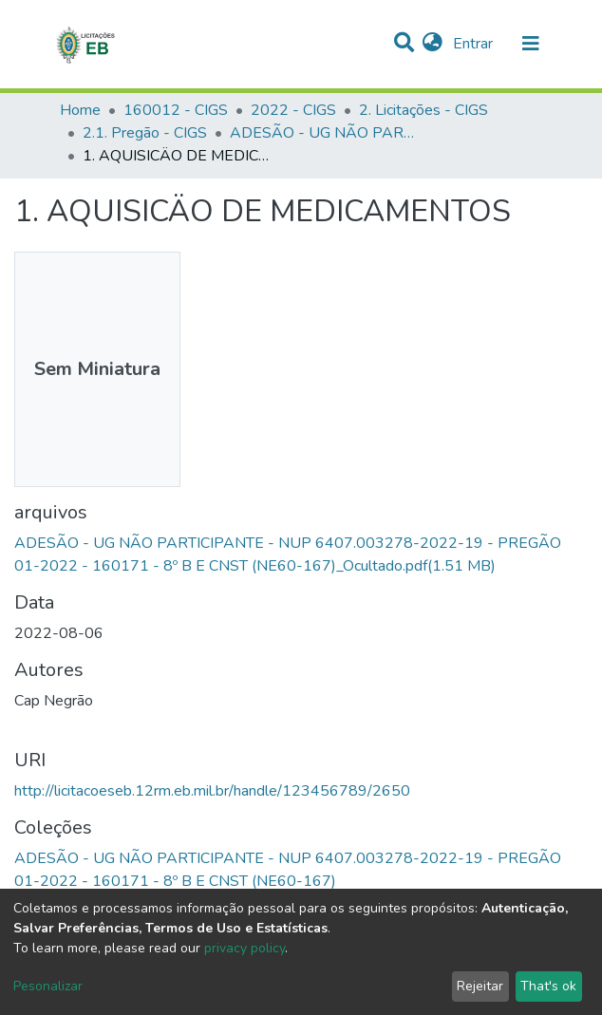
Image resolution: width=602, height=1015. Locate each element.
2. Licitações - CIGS (423, 110)
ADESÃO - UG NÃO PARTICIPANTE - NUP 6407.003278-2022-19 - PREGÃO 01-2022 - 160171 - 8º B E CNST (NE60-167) (325, 132)
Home (80, 110)
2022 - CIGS (293, 110)
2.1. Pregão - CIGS (145, 132)
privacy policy (244, 948)
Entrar (475, 43)
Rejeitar (480, 986)
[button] (432, 43)
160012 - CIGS (175, 110)
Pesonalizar (48, 986)
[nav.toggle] (530, 44)
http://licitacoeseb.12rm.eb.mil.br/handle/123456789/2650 (212, 790)
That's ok (548, 986)
